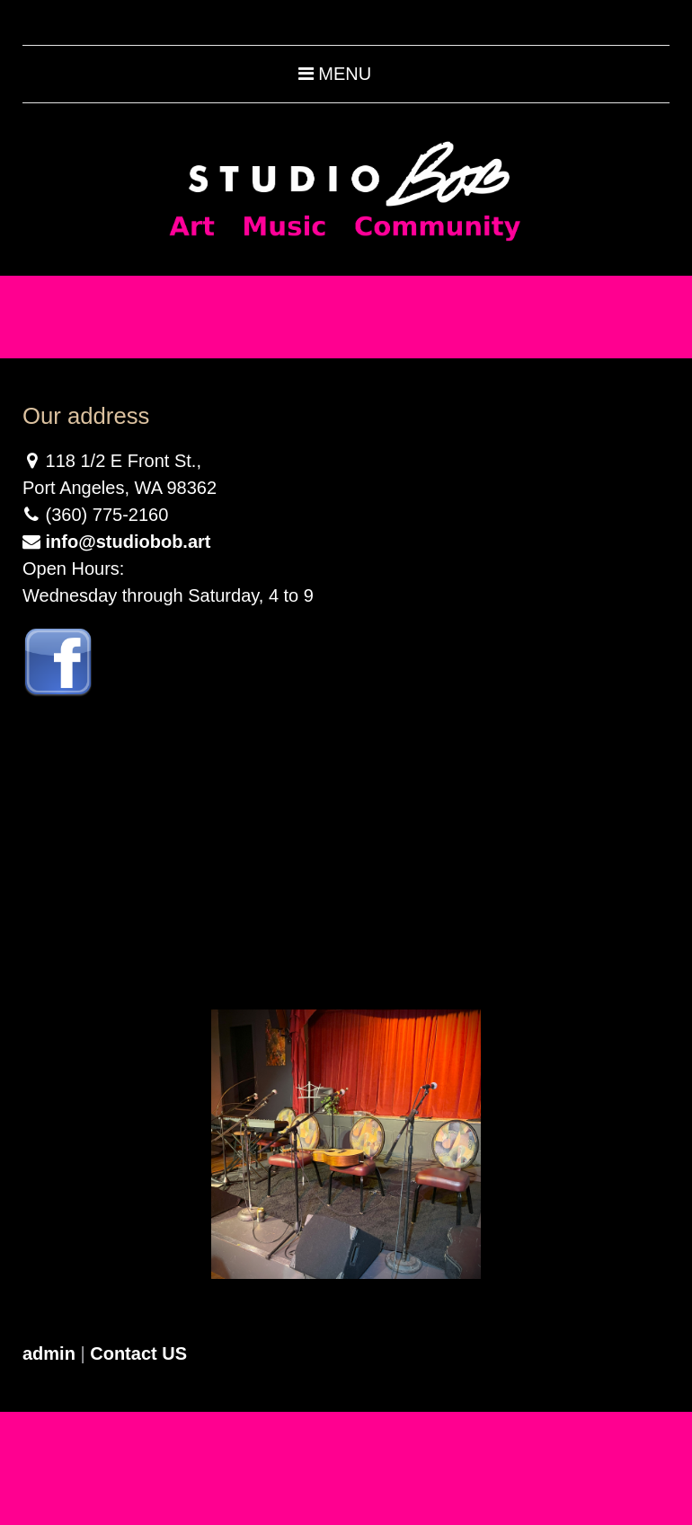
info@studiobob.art (128, 541)
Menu (334, 74)
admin (48, 1353)
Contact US (138, 1353)
